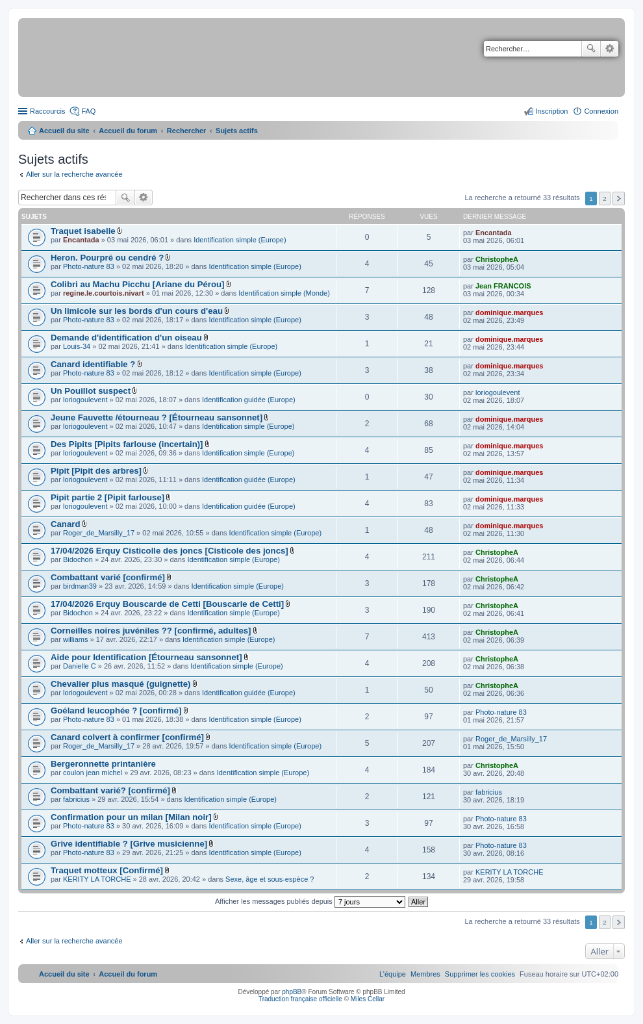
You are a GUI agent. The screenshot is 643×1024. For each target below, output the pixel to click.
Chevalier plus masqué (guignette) (120, 684)
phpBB (291, 991)
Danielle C (79, 666)
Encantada (81, 240)
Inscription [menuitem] (551, 111)
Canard (65, 524)
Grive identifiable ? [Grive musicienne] (129, 844)
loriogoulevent (85, 399)
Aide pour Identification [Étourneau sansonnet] (146, 657)
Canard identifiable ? (93, 364)
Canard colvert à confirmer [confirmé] (127, 737)
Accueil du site (64, 130)
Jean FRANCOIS (503, 286)
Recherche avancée (609, 49)
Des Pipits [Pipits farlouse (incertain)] (127, 444)
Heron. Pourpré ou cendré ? (107, 257)
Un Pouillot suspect (91, 391)
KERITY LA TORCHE (97, 879)
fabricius (76, 799)
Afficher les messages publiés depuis (310, 901)
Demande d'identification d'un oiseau (126, 337)
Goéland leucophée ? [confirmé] (116, 710)
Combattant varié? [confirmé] (110, 790)
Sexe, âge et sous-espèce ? (269, 879)
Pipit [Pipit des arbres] (96, 471)
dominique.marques (509, 312)
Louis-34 (76, 346)
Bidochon (78, 559)
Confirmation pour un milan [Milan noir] (131, 817)
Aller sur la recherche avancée (74, 174)
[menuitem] (480, 974)
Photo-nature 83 (88, 266)
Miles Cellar (368, 999)
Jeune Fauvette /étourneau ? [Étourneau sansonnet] (156, 417)
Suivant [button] (618, 198)
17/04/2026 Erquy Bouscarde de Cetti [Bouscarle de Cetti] (167, 604)
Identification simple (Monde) (284, 293)
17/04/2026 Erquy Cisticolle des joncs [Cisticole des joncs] (169, 551)
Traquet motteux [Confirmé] (107, 870)
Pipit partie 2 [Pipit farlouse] (107, 497)
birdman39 (80, 586)
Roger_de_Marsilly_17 (98, 533)
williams (75, 639)
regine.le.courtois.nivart (103, 293)
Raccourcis (47, 111)
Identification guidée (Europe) (249, 399)
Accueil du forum (128, 130)
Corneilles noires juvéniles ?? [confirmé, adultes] (151, 630)
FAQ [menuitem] (88, 111)
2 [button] (605, 198)
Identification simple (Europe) (240, 240)
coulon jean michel (92, 772)
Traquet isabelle (83, 231)
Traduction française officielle (300, 999)
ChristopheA (496, 259)
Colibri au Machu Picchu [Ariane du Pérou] (137, 284)
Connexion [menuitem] (601, 111)
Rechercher (591, 49)
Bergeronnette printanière (103, 764)
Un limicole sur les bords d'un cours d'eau (137, 311)
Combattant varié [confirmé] (108, 577)
